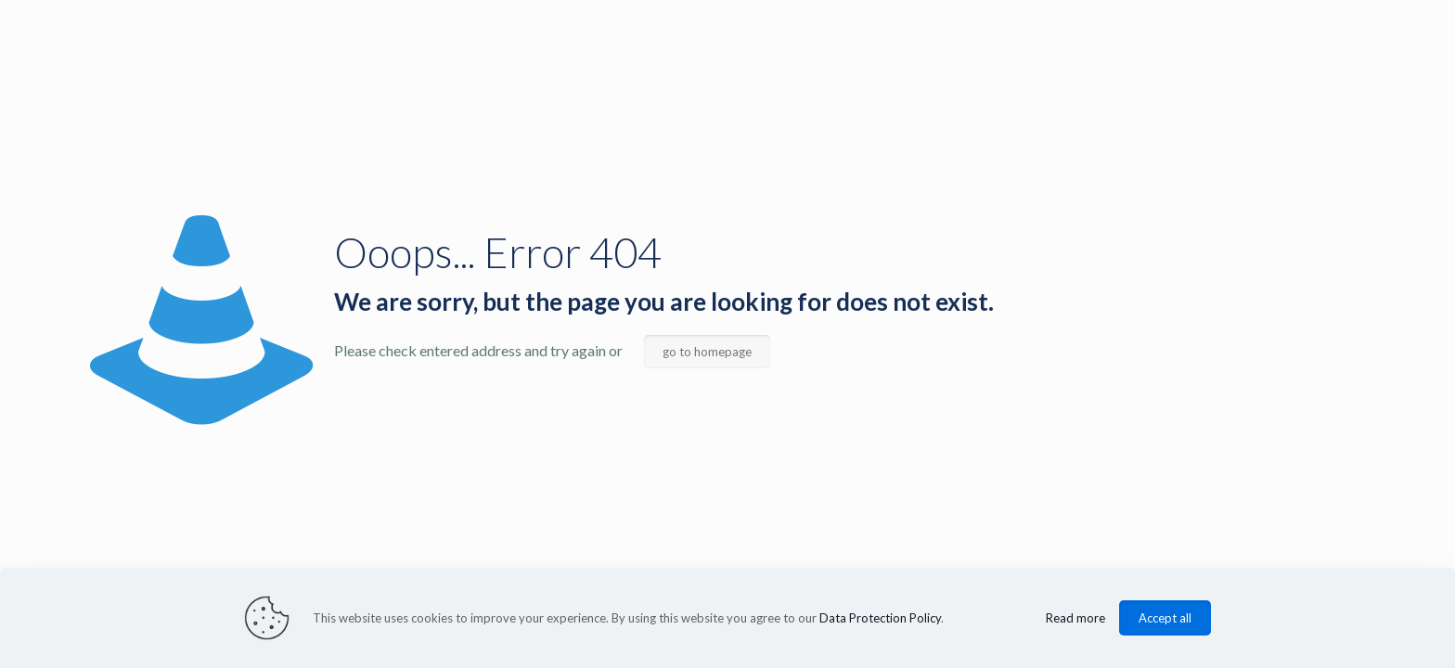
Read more (1075, 617)
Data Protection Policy (880, 617)
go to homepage (707, 351)
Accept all (1165, 617)
